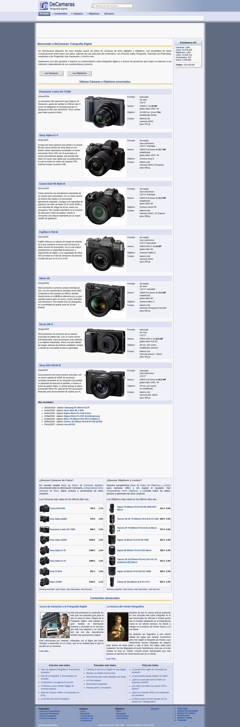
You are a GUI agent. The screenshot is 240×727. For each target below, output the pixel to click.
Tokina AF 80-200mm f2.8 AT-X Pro (133, 582)
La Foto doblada (93, 680)
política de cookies (186, 713)
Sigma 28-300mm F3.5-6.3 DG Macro (134, 550)
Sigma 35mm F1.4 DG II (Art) (77, 413)
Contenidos (181, 57)
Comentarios (86, 721)
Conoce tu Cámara (48, 718)
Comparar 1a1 (86, 718)
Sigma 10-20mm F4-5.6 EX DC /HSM (134, 571)
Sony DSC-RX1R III (50, 365)
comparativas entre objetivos (122, 491)
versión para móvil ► (48, 725)
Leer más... (44, 651)
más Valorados (141, 589)
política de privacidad (187, 711)
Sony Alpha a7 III (58, 550)
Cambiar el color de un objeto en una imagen (106, 669)
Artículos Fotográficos (50, 711)
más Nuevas (86, 589)
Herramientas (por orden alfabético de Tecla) (106, 677)
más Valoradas (73, 589)
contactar (181, 720)
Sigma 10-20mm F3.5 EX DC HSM (133, 540)
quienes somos (184, 718)
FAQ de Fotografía (48, 716)
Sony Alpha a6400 (58, 519)
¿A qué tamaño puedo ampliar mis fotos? (150, 676)
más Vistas (61, 589)
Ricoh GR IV (46, 324)
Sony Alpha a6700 (58, 540)
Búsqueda (85, 714)
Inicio (83, 711)
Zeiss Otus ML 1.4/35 (74, 410)
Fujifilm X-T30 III (48, 232)
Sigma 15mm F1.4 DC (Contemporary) (82, 416)
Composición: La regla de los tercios (57, 682)
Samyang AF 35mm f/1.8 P (76, 407)
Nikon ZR (44, 278)
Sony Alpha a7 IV (58, 561)
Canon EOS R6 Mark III (52, 183)
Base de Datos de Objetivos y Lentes (150, 485)
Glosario (155, 709)
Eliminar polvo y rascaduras (98, 688)
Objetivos (180, 52)
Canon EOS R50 (57, 508)
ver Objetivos (80, 73)
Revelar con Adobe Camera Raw (100, 673)
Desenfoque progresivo (96, 684)
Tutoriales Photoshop (49, 714)
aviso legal (182, 708)
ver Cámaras (51, 73)
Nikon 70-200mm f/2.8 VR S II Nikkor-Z (82, 419)
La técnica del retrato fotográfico (125, 606)
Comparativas (86, 716)
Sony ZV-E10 (56, 571)
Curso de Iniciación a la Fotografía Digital (63, 606)
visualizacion (183, 715)
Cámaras (180, 47)
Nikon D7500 (56, 582)
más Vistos (128, 589)
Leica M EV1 (69, 424)
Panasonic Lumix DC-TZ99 (62, 529)
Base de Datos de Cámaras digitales (82, 485)
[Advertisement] (97, 30)
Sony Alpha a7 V (48, 135)
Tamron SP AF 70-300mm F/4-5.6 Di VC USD (138, 519)
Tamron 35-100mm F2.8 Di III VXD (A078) (83, 421)
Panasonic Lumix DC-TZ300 (55, 91)
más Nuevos (154, 589)
